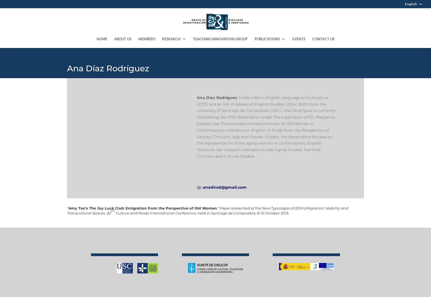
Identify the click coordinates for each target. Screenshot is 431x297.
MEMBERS (146, 39)
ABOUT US (122, 39)
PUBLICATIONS (267, 39)
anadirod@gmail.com (225, 187)
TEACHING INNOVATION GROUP (220, 39)
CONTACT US (323, 39)
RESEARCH (171, 39)
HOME (101, 39)
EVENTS (298, 39)
